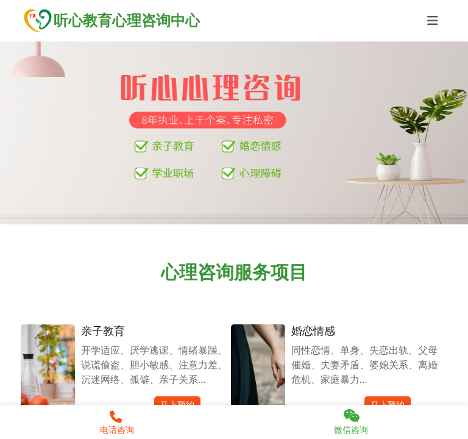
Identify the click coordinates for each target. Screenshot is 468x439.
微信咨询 (351, 422)
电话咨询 (115, 423)
